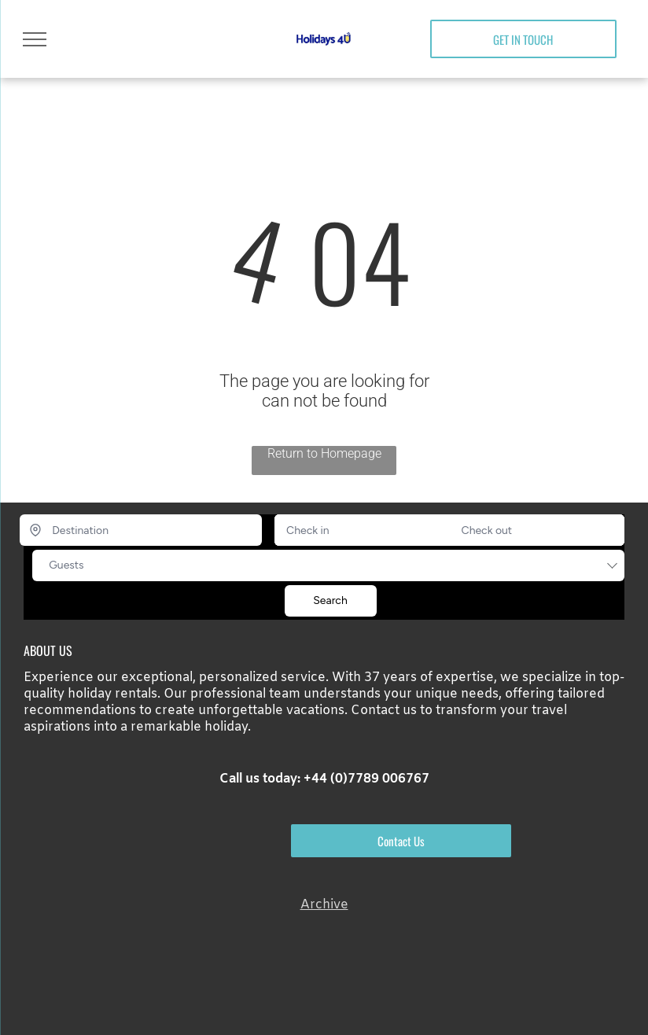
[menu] (34, 39)
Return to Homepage (324, 453)
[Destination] (141, 530)
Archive (324, 905)
